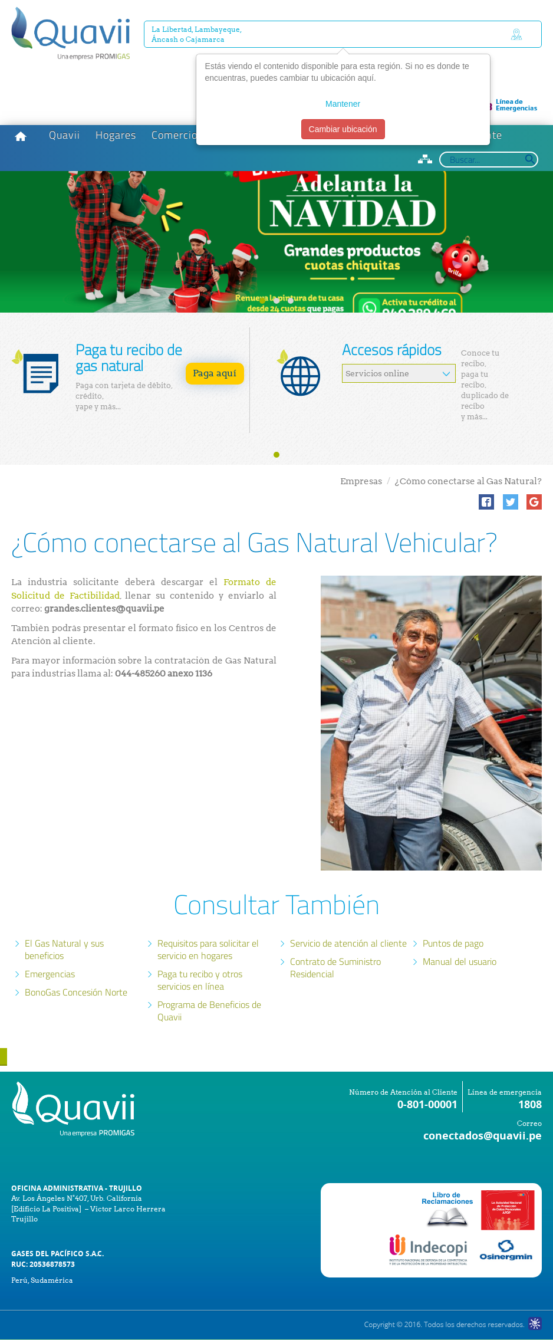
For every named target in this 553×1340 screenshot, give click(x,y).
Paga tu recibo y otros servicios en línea (199, 980)
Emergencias (50, 974)
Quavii (64, 135)
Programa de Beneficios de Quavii (209, 1010)
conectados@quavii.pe (482, 1135)
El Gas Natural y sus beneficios (64, 949)
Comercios (177, 135)
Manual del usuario (459, 961)
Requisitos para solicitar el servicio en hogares (208, 949)
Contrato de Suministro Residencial (335, 967)
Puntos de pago (453, 943)
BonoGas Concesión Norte (76, 992)
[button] (486, 502)
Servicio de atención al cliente (348, 943)
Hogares (116, 135)
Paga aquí (214, 373)
